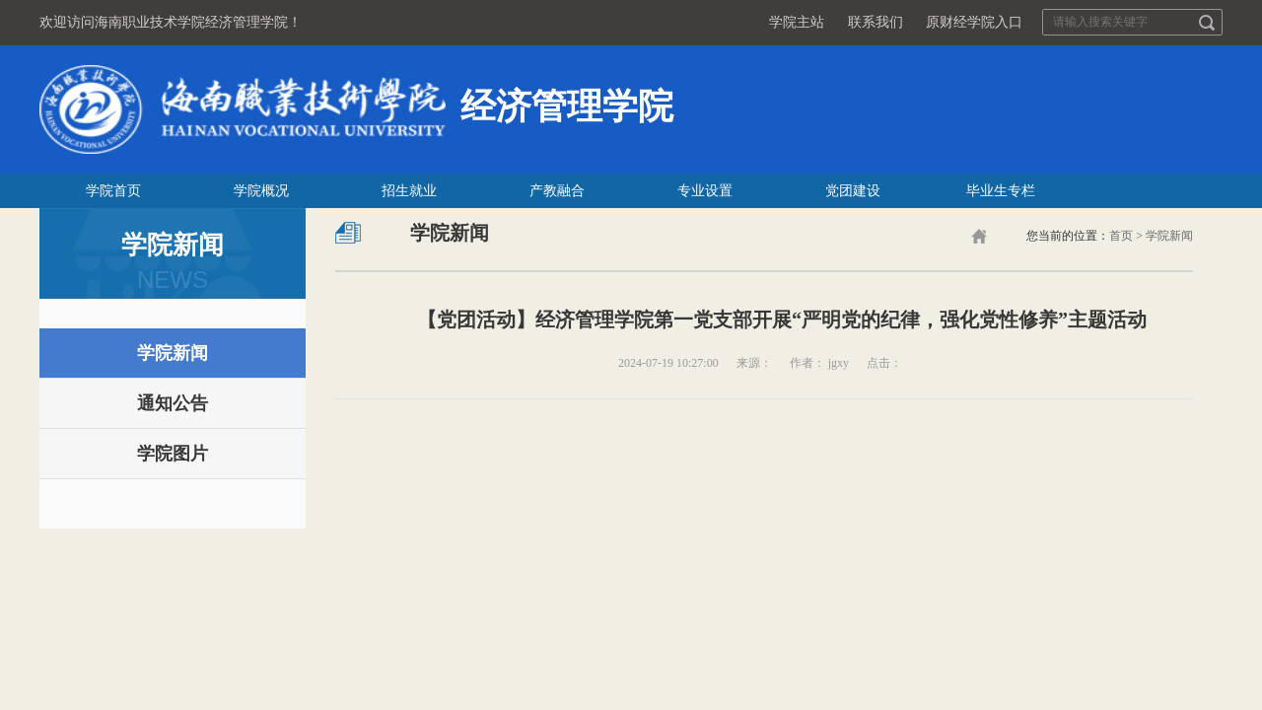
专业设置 (705, 190)
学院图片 (172, 453)
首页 (1121, 236)
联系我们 (875, 22)
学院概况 (261, 190)
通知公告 (172, 403)
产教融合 (557, 190)
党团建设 (852, 190)
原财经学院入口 (974, 22)
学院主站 (796, 22)
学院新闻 (172, 353)
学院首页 (113, 190)
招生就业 (409, 190)
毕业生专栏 (1000, 190)
